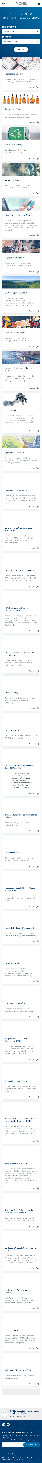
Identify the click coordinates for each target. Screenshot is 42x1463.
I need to (6, 37)
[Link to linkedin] (4, 1425)
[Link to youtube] (8, 1425)
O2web (21, 1459)
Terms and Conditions (9, 1454)
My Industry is (9, 26)
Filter (21, 49)
